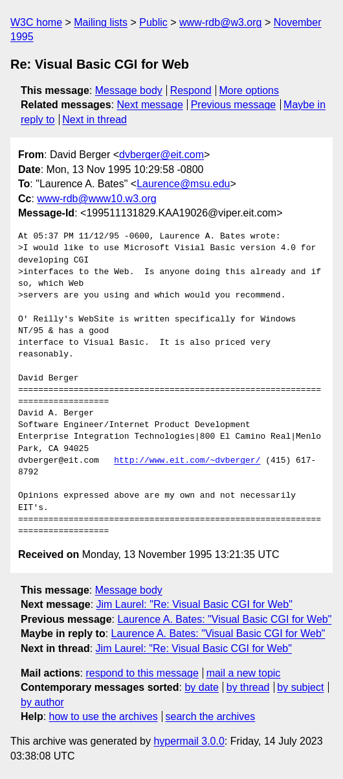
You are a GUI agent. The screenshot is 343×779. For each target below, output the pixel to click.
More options (249, 90)
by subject (300, 687)
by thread (248, 687)
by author (42, 702)
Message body (128, 90)
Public (153, 22)
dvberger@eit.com (161, 154)
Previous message (233, 104)
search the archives (211, 716)
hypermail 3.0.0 (188, 741)
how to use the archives (103, 716)
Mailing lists (100, 22)
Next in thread (94, 119)
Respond (191, 90)
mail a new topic (243, 673)
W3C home (36, 22)
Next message (150, 104)
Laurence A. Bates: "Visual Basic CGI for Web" (224, 619)
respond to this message (141, 673)
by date (201, 687)
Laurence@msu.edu (183, 183)
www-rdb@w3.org (220, 22)
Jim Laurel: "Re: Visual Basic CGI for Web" (194, 604)
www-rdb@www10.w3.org (96, 198)
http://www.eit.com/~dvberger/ (187, 461)
